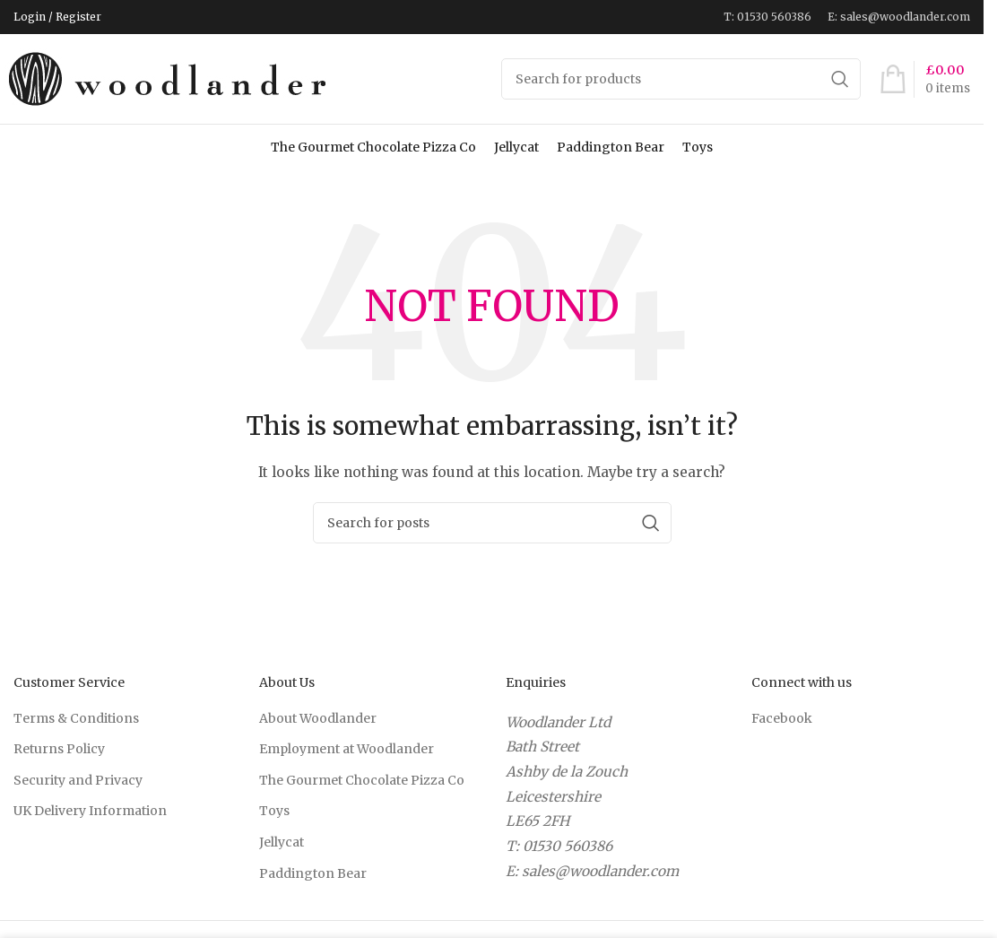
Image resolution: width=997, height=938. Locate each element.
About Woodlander (318, 718)
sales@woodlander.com (600, 871)
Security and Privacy (78, 780)
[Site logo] (170, 78)
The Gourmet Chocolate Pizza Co (373, 147)
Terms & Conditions (76, 718)
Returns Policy (59, 749)
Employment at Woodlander (346, 749)
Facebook (781, 718)
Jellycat (516, 147)
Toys (697, 147)
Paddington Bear (610, 147)
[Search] (681, 79)
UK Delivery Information (90, 811)
